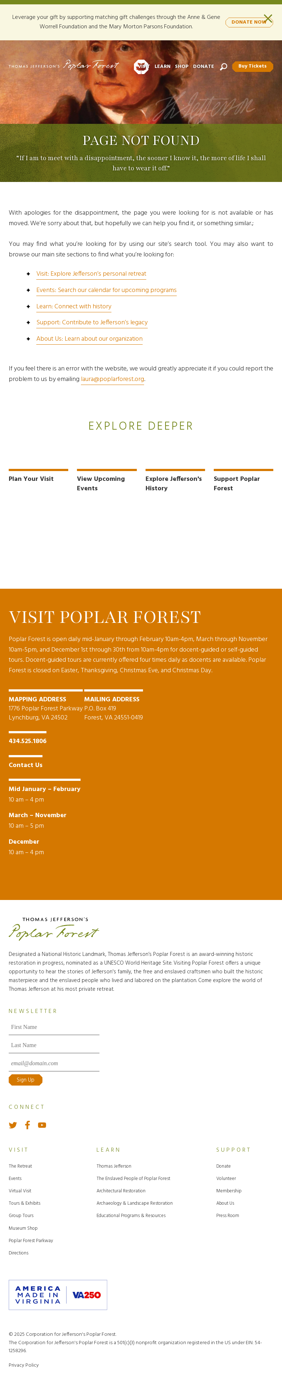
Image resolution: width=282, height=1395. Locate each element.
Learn (162, 66)
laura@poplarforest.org (112, 379)
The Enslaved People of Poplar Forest (133, 1178)
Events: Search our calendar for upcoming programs (106, 290)
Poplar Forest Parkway (31, 1240)
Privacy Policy (24, 1364)
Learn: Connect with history (73, 306)
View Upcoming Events (101, 484)
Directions (18, 1253)
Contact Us (25, 764)
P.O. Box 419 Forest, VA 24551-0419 (113, 708)
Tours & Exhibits (24, 1203)
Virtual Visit (20, 1191)
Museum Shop (23, 1228)
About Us (225, 1203)
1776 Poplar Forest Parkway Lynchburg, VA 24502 (46, 708)
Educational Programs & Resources (131, 1215)
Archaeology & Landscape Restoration (135, 1203)
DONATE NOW (249, 22)
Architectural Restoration (121, 1191)
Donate (203, 66)
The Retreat (20, 1165)
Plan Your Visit (31, 479)
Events (15, 1178)
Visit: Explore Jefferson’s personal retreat (91, 274)
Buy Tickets (252, 66)
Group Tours (21, 1215)
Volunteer (226, 1178)
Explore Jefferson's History (174, 484)
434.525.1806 (27, 741)
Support (234, 1149)
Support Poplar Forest (237, 484)
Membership (229, 1191)
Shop (181, 66)
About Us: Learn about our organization (89, 339)
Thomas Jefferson (114, 1165)
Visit (144, 66)
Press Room (227, 1215)
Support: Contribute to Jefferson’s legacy (92, 322)
